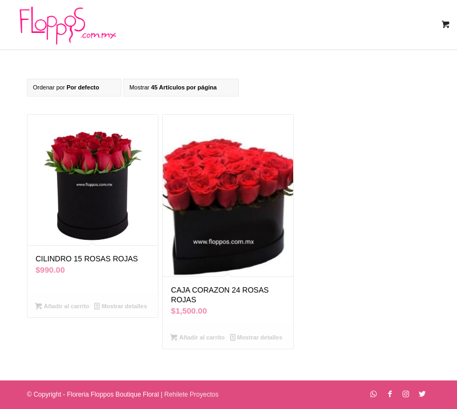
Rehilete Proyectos (191, 394)
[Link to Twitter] (422, 394)
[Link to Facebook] (390, 394)
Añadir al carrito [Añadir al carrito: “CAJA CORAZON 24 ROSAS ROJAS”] (197, 337)
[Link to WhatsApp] (373, 394)
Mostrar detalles (120, 306)
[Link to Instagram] (406, 394)
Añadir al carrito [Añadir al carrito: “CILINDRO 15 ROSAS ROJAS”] (62, 306)
